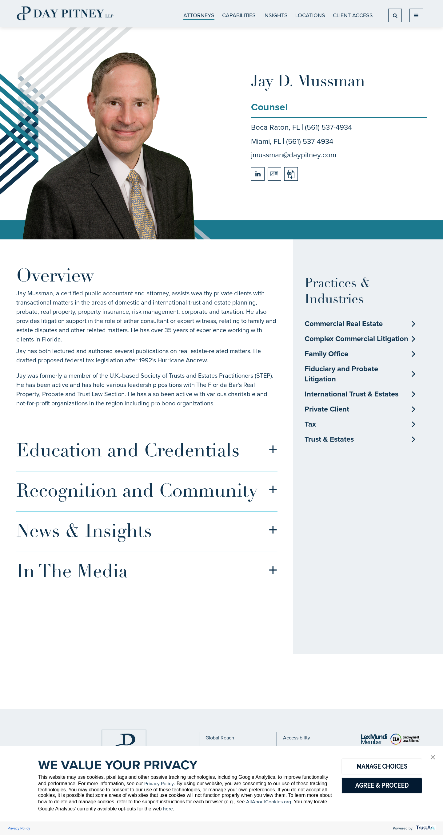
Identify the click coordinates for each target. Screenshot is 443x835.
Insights (275, 15)
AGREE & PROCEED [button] (382, 785)
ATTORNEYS (198, 15)
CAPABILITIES (239, 15)
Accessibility (296, 737)
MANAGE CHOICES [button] (382, 766)
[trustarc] (425, 828)
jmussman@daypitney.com (293, 154)
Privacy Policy (159, 783)
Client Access (353, 15)
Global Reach (220, 737)
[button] (433, 757)
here (168, 808)
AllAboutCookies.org (268, 801)
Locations (310, 15)
